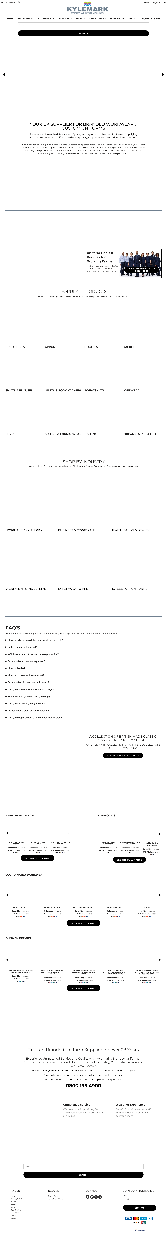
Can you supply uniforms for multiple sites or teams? (35, 717)
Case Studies (16, 1210)
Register (156, 2)
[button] (19, 2)
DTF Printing (12, 850)
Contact (14, 1215)
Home (13, 1196)
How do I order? (16, 668)
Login (147, 2)
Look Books (15, 1213)
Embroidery (12, 848)
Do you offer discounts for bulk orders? (28, 682)
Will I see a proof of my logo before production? (33, 654)
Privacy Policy (53, 1196)
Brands (13, 1202)
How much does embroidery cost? (26, 675)
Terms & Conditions (55, 1199)
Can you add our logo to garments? (26, 703)
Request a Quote (17, 1218)
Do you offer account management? (26, 661)
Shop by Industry (17, 1199)
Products (14, 1204)
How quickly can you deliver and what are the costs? (35, 640)
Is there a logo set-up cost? (22, 647)
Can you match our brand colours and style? (31, 689)
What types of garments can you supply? (29, 696)
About (13, 1207)
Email (125, 1196)
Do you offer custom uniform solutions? (28, 710)
